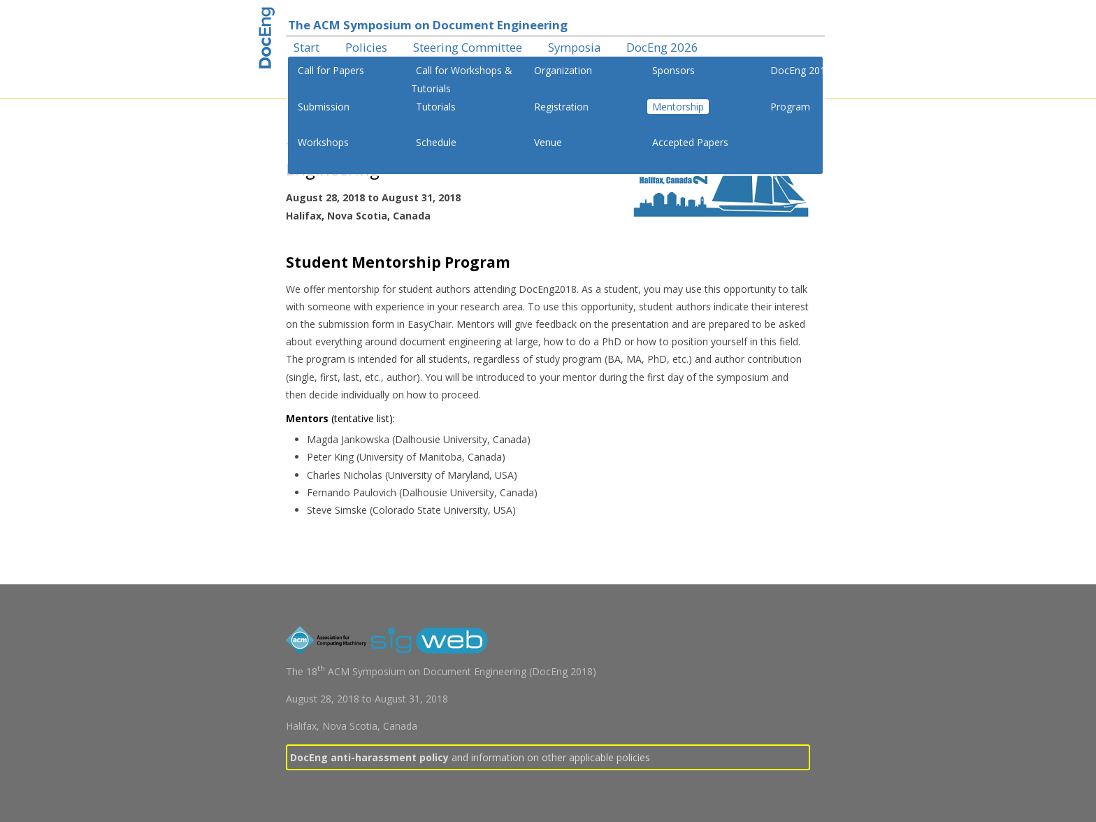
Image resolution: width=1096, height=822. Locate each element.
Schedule (436, 142)
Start (306, 47)
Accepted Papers (690, 142)
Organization (563, 70)
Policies (366, 47)
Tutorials (436, 106)
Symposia (574, 47)
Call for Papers (331, 70)
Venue (548, 142)
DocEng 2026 (662, 47)
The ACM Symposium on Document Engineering (428, 25)
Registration (561, 106)
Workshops (323, 142)
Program (790, 106)
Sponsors (673, 70)
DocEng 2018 (800, 70)
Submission (323, 106)
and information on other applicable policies (470, 757)
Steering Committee (467, 47)
